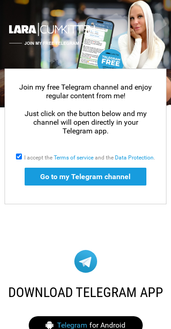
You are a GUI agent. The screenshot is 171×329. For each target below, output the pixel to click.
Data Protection (134, 157)
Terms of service (73, 157)
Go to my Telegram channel (85, 176)
